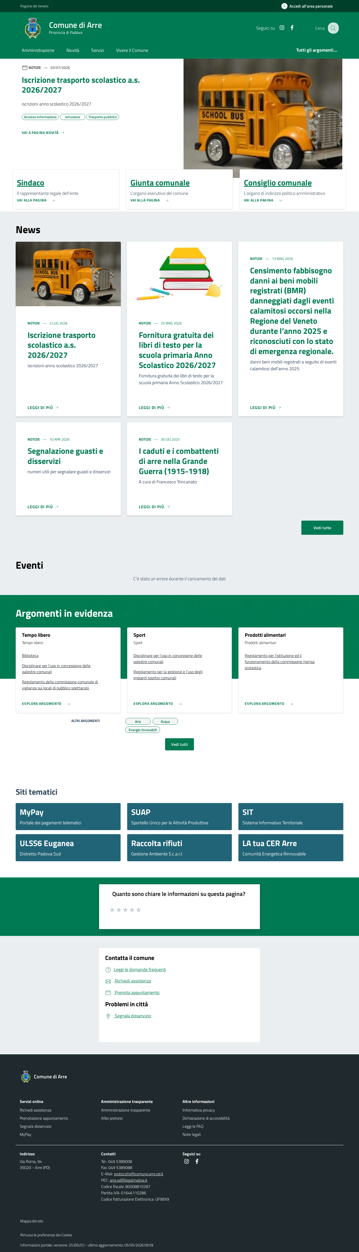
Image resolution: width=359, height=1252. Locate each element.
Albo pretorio (112, 1118)
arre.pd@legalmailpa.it (128, 1180)
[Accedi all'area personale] (309, 6)
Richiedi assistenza (35, 1110)
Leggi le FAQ (193, 1126)
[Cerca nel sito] (333, 28)
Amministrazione (38, 50)
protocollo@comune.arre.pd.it (138, 1174)
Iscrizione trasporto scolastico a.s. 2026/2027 (62, 345)
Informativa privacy (199, 1110)
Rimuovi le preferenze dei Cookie (46, 1235)
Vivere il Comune (132, 50)
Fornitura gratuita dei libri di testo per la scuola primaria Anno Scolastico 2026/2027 (177, 350)
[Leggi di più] (43, 407)
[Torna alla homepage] (46, 1077)
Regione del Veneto (34, 6)
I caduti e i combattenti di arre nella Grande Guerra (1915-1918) (179, 461)
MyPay (25, 1134)
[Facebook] (288, 28)
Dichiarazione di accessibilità (206, 1118)
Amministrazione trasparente (125, 1110)
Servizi (97, 50)
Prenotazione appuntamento (44, 1118)
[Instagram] (278, 28)
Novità (72, 50)
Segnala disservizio (35, 1126)
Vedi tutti (179, 744)
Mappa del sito (31, 1221)
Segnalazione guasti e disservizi (65, 456)
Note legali (192, 1134)
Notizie (34, 323)
